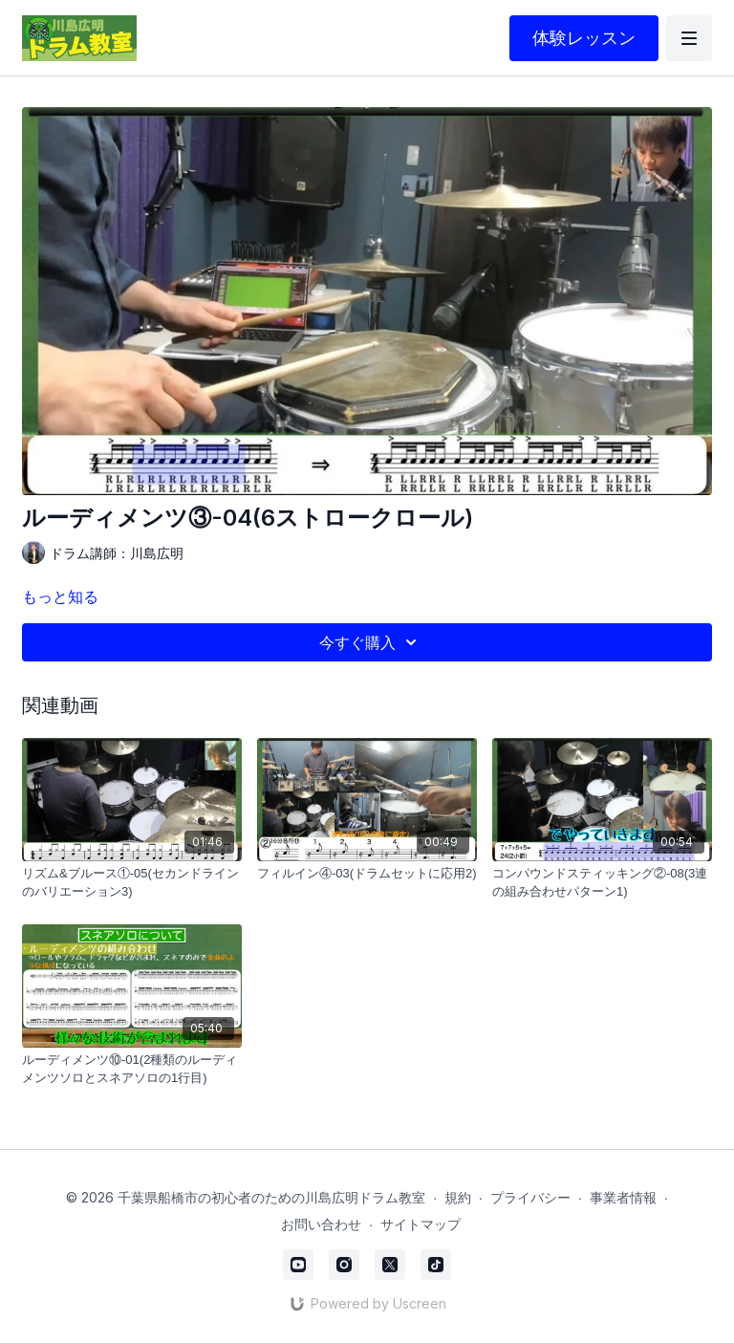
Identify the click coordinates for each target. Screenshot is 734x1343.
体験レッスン (584, 38)
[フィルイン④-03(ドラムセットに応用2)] (367, 873)
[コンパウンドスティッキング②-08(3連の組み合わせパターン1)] (602, 882)
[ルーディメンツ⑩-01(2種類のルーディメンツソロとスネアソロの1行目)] (132, 1069)
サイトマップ (420, 1224)
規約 (457, 1197)
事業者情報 (623, 1197)
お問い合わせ (321, 1224)
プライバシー (530, 1197)
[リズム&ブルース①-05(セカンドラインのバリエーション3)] (132, 882)
